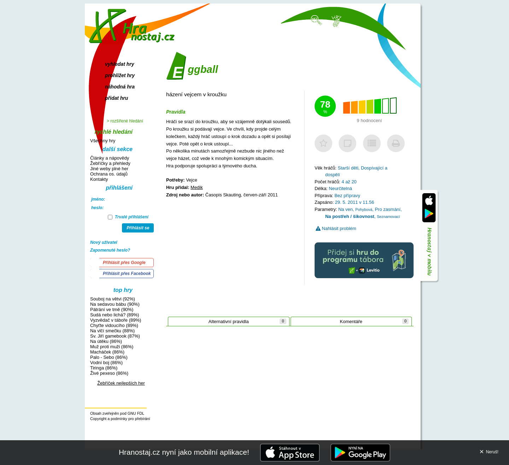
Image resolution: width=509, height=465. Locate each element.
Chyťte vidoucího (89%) (114, 325)
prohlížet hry (120, 75)
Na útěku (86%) (106, 341)
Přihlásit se (138, 227)
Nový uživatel (103, 242)
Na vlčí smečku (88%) (112, 330)
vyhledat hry (119, 64)
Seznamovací (388, 216)
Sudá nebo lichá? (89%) (114, 314)
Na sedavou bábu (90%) (115, 304)
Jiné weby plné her (109, 168)
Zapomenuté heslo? (110, 250)
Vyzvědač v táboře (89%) (115, 320)
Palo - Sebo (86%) (109, 357)
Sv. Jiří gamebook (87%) (115, 336)
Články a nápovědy (109, 158)
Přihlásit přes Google (124, 262)
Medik (197, 187)
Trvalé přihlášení (128, 216)
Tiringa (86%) (103, 368)
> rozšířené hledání (125, 121)
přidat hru (116, 98)
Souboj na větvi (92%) (112, 299)
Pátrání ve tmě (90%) (111, 309)
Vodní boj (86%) (106, 362)
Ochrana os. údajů (109, 174)
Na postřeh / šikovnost (349, 216)
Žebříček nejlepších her (121, 383)
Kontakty (99, 179)
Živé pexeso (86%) (109, 373)
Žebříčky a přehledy (110, 163)
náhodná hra (120, 87)
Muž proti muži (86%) (111, 346)
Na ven (345, 209)
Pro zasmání (387, 209)
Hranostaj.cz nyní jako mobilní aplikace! (184, 452)
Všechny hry (102, 140)
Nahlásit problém (336, 228)
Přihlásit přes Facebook (127, 273)
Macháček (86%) (107, 352)
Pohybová (363, 209)
